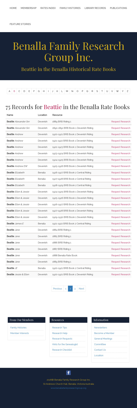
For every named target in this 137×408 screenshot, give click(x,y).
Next (81, 288)
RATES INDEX (48, 8)
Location (98, 355)
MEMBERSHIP (28, 8)
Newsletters (100, 327)
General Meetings (103, 338)
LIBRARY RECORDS (95, 8)
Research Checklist (62, 349)
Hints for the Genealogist (65, 344)
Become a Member (104, 333)
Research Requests (62, 338)
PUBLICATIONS (118, 8)
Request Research (120, 121)
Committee (100, 344)
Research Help (59, 333)
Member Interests (19, 333)
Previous (57, 288)
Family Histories (18, 327)
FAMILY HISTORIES (70, 8)
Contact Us (100, 349)
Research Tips (59, 327)
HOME (13, 8)
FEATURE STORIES (20, 24)
